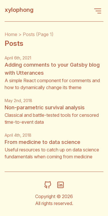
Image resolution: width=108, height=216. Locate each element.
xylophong (19, 9)
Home (11, 34)
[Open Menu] (97, 11)
